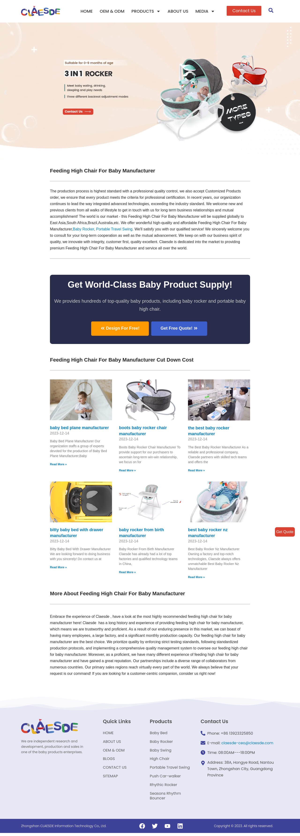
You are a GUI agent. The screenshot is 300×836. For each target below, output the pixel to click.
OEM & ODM (112, 11)
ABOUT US (178, 11)
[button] (244, 11)
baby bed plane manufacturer (79, 428)
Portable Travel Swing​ (114, 229)
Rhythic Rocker (163, 787)
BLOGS (109, 760)
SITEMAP (110, 778)
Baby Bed (158, 734)
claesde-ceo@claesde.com (247, 744)
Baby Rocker (83, 229)
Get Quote (284, 532)
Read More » (58, 465)
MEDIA (205, 11)
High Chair (159, 760)
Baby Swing (160, 751)
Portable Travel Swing (170, 769)
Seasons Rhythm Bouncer (165, 799)
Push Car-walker (165, 778)
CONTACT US (115, 769)
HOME (86, 11)
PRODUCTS (146, 11)
